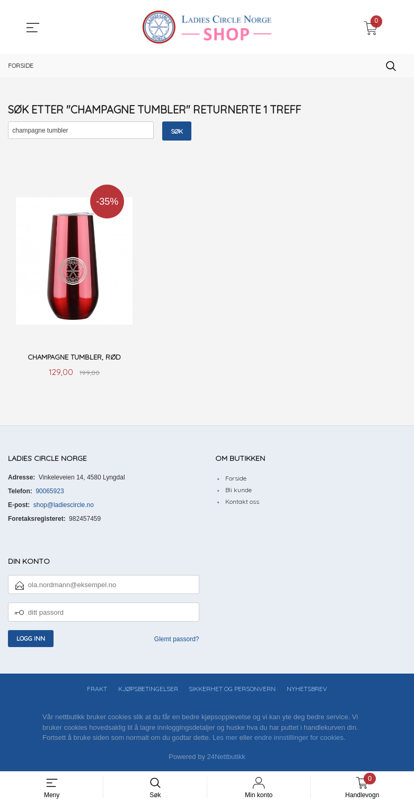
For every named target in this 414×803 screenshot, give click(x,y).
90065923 (50, 492)
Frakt (97, 690)
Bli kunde (238, 491)
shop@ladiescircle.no (63, 506)
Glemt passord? (176, 640)
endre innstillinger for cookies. (300, 739)
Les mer (225, 739)
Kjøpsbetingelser (148, 690)
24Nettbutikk (226, 758)
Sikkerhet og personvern (232, 690)
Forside (235, 479)
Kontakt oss (242, 503)
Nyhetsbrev (307, 690)
